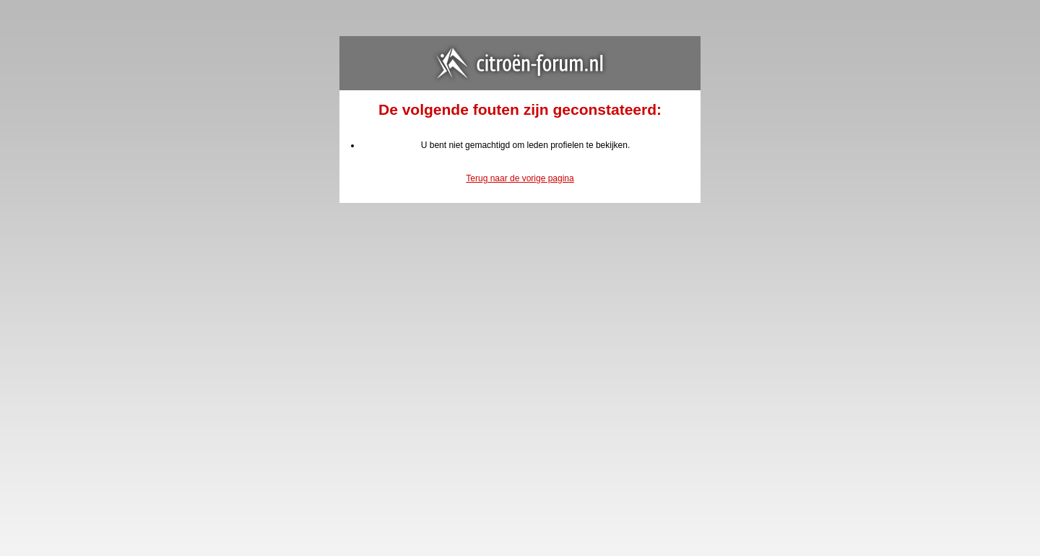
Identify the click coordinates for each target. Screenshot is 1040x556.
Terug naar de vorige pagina (519, 178)
